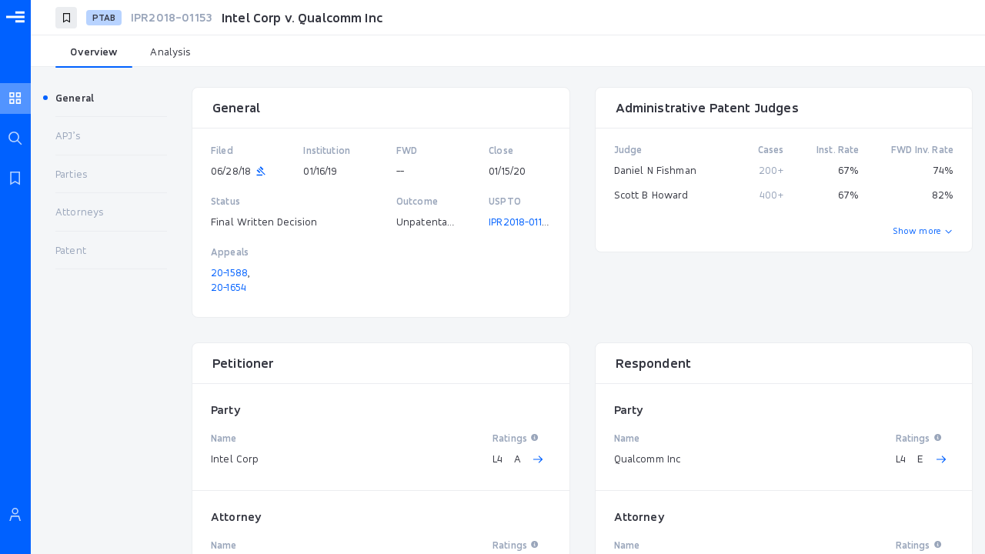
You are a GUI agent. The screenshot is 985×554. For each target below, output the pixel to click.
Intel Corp (235, 458)
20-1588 (229, 272)
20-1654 (228, 287)
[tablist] (508, 52)
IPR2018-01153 (521, 221)
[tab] (93, 52)
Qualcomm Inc (647, 458)
